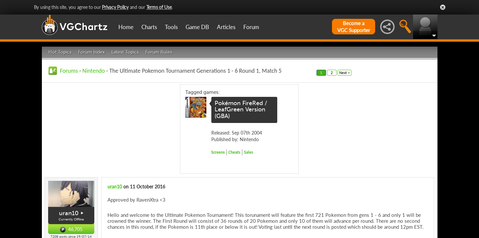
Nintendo (93, 70)
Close (442, 7)
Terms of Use (159, 7)
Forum (251, 26)
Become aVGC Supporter (353, 26)
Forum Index (91, 52)
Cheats (234, 152)
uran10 (68, 213)
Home (126, 26)
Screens (218, 152)
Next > (344, 72)
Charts (149, 26)
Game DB (197, 26)
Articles (226, 26)
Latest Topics (125, 52)
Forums (69, 70)
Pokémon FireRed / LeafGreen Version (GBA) (241, 109)
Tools (171, 26)
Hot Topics (60, 52)
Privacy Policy (115, 7)
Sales (248, 152)
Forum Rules (158, 52)
